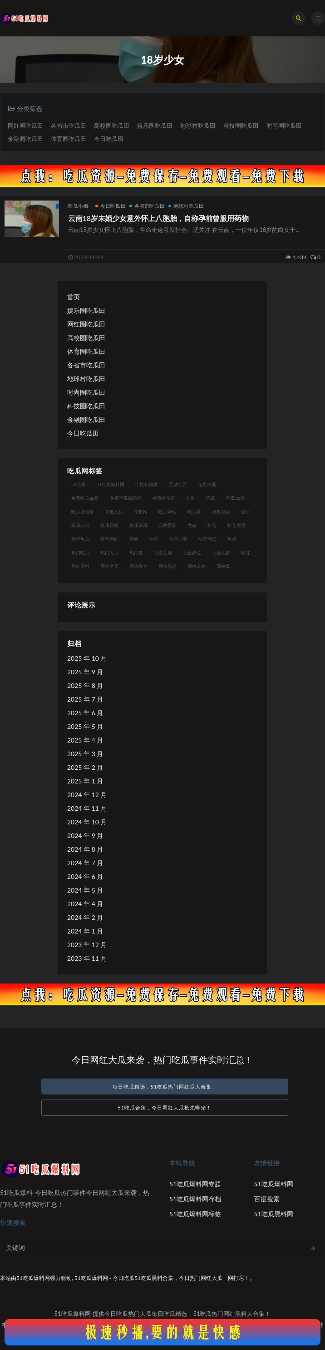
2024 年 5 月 (85, 890)
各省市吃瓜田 (68, 125)
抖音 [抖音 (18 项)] (212, 525)
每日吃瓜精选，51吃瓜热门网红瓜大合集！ (165, 1086)
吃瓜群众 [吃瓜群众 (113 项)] (221, 511)
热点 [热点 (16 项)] (231, 539)
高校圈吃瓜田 (111, 125)
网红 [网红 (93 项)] (245, 552)
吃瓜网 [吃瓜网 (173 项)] (141, 511)
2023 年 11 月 (87, 958)
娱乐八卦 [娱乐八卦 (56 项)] (80, 525)
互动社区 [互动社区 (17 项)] (178, 484)
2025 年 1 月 (85, 781)
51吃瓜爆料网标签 (195, 1214)
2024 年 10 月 (87, 822)
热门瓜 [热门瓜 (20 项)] (136, 552)
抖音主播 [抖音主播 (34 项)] (236, 525)
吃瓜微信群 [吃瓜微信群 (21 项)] (82, 511)
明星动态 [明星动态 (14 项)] (207, 539)
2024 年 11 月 (87, 808)
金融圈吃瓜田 (25, 138)
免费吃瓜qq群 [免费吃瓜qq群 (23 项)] (85, 498)
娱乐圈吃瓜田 (154, 125)
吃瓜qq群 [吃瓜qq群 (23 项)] (235, 498)
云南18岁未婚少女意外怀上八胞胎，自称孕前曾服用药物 (158, 218)
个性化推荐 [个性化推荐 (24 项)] (146, 484)
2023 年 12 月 (87, 945)
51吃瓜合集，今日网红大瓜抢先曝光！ (165, 1107)
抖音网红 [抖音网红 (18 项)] (109, 539)
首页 (73, 297)
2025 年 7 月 (85, 699)
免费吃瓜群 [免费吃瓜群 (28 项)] (164, 498)
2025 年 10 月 (87, 658)
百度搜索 (267, 1199)
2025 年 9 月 (85, 672)
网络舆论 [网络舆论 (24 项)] (167, 566)
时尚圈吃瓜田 (284, 125)
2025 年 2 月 (85, 767)
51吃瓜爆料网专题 (195, 1184)
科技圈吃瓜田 (241, 125)
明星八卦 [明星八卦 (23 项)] (178, 539)
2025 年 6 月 (85, 713)
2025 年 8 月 (85, 685)
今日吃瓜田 (108, 138)
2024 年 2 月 (85, 917)
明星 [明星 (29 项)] (153, 539)
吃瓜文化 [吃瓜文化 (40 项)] (114, 511)
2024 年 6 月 (85, 876)
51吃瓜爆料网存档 (195, 1199)
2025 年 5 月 (85, 726)
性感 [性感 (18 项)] (192, 525)
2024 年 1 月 (85, 931)
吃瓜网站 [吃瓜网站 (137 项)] (167, 511)
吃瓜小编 (78, 206)
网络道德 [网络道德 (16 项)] (196, 566)
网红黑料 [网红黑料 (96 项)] (80, 566)
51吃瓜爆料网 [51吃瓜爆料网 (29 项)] (111, 484)
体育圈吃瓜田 (68, 138)
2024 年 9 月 (85, 835)
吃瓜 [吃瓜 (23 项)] (210, 498)
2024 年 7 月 (85, 863)
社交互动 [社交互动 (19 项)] (163, 552)
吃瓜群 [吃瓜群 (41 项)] (194, 511)
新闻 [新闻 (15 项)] (133, 539)
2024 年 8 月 (85, 849)
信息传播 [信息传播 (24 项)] (207, 484)
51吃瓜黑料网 (273, 1214)
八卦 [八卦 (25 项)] (190, 498)
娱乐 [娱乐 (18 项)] (245, 511)
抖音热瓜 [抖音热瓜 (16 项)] (80, 539)
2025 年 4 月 (85, 740)
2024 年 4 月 (85, 904)
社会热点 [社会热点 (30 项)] (192, 552)
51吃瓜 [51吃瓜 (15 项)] (78, 484)
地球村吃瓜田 (198, 125)
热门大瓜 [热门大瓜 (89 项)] (109, 552)
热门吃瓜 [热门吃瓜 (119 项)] (80, 552)
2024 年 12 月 (87, 794)
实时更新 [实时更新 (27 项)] (167, 525)
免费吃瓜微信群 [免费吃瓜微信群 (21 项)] (126, 498)
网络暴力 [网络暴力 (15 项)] (138, 566)
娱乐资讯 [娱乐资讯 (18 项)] (138, 525)
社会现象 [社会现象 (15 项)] (221, 552)
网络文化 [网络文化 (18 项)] (109, 566)
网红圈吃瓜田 (25, 125)
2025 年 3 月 (85, 754)
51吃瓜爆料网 (273, 1184)
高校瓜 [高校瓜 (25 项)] (223, 566)
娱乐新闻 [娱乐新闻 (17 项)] (109, 525)
